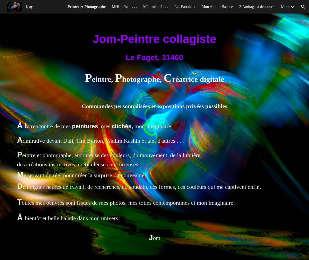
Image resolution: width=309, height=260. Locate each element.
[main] (154, 47)
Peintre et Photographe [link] (87, 7)
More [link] (285, 7)
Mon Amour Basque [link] (217, 7)
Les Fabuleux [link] (185, 7)
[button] (303, 7)
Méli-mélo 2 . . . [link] (155, 7)
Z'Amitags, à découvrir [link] (257, 7)
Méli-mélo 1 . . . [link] (124, 7)
